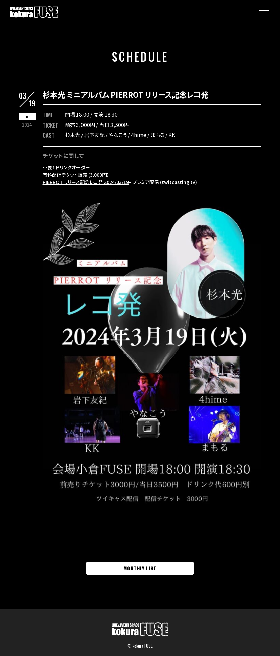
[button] (264, 12)
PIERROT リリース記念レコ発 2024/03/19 (86, 182)
